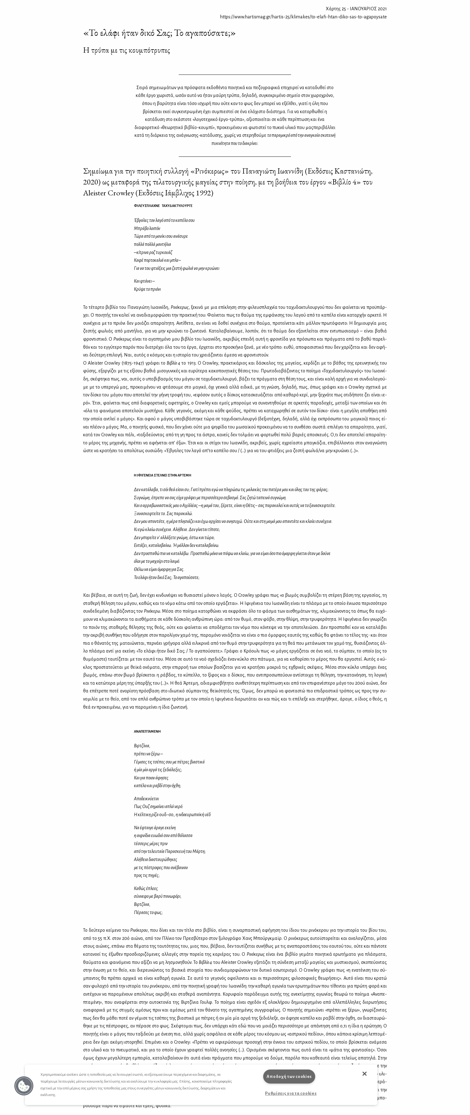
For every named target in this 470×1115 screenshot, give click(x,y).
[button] (24, 1086)
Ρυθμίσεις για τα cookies (290, 1093)
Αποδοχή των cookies (289, 1076)
